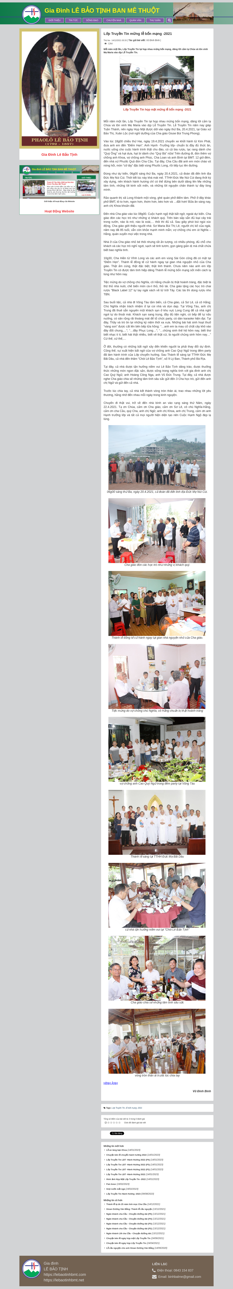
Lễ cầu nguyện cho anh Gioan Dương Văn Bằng (130, 1248)
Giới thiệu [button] (55, 20)
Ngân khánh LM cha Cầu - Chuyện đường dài (128, 1233)
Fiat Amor (111, 1184)
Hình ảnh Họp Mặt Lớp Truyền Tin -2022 (126, 1179)
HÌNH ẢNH (111, 1083)
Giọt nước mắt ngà (115, 1189)
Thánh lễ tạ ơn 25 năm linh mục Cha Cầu (126, 1204)
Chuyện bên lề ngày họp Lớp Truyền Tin (126, 1243)
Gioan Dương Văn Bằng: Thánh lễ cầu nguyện (129, 1209)
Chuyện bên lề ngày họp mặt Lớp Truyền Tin (128, 1238)
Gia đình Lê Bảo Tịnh (59, 155)
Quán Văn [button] (135, 20)
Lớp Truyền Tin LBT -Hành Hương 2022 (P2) (128, 1169)
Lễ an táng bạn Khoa (116, 1150)
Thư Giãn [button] (155, 20)
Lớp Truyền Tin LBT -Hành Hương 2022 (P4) (128, 1160)
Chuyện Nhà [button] (113, 20)
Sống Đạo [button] (92, 20)
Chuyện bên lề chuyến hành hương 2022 (126, 1155)
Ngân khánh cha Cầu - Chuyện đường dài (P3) (129, 1223)
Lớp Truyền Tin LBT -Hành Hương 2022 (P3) (128, 1164)
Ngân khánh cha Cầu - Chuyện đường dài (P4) (129, 1219)
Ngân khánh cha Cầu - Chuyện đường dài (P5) (129, 1214)
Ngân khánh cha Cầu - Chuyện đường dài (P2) (129, 1228)
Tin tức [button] (73, 20)
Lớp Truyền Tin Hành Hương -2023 (123, 1194)
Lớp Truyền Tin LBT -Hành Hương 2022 (125, 1174)
